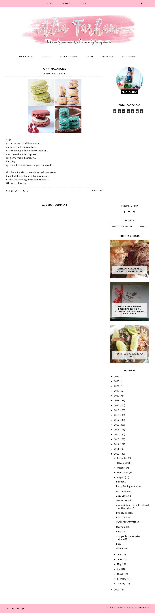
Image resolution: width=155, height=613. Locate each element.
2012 (117, 444)
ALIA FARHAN (117, 608)
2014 (117, 434)
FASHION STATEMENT (127, 522)
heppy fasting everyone (128, 486)
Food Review (26, 56)
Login (83, 3)
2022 (117, 395)
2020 (117, 405)
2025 (117, 381)
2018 (117, 414)
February (122, 578)
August (121, 477)
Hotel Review (129, 56)
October (121, 467)
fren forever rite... (125, 500)
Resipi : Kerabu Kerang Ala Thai (129, 355)
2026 (117, 376)
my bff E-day (123, 517)
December (122, 458)
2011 (117, 448)
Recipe (90, 56)
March (120, 573)
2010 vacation (123, 495)
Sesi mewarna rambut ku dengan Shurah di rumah (129, 270)
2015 (117, 429)
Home (50, 3)
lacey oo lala (122, 526)
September (123, 472)
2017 (117, 419)
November (122, 462)
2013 (117, 439)
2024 (117, 386)
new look (121, 481)
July (119, 554)
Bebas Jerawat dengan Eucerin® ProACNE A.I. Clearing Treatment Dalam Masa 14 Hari (129, 310)
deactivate (121, 548)
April (119, 569)
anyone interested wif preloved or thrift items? (132, 507)
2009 (117, 589)
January (121, 583)
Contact (66, 3)
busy (118, 543)
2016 (117, 424)
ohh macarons (54, 69)
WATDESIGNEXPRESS (140, 608)
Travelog (46, 56)
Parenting (107, 56)
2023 (117, 390)
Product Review (69, 56)
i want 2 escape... (125, 512)
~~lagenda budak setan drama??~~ (128, 538)
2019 (117, 410)
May (119, 564)
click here (11, 172)
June (120, 559)
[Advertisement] (129, 158)
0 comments (97, 190)
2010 (117, 453)
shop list (120, 531)
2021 (117, 400)
